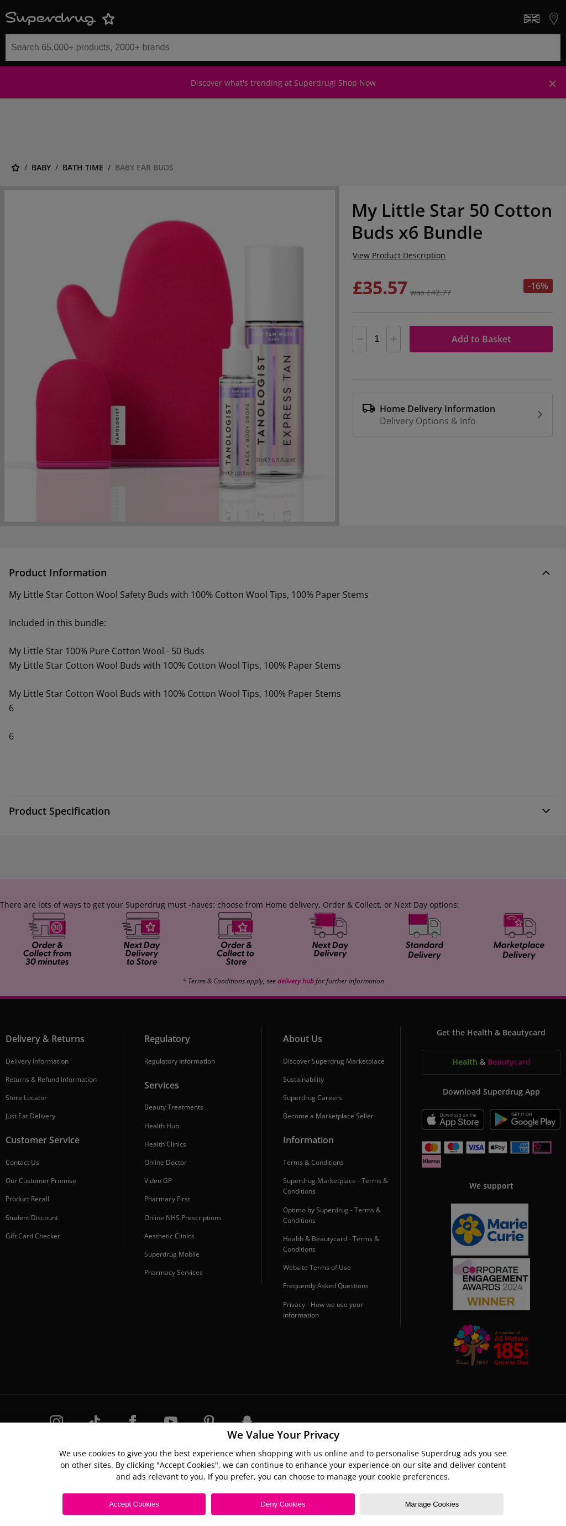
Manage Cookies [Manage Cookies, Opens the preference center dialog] (432, 1504)
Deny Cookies (283, 1504)
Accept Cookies (134, 1504)
